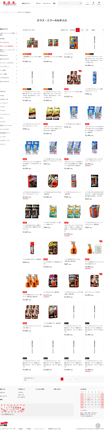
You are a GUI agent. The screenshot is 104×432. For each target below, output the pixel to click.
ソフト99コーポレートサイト (7, 428)
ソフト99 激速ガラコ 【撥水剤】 (52, 323)
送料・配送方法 (21, 397)
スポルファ (3, 144)
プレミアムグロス (4, 129)
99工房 (1, 95)
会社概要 (20, 428)
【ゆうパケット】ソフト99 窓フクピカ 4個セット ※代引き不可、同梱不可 (32, 163)
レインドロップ (4, 103)
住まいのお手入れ (4, 81)
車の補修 (2, 38)
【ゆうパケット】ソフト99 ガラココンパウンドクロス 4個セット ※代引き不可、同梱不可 (53, 128)
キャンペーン (46, 3)
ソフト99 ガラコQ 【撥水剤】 (52, 292)
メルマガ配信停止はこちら (7, 414)
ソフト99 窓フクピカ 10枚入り (72, 124)
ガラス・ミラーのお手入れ (24, 12)
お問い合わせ (57, 389)
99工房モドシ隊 (4, 99)
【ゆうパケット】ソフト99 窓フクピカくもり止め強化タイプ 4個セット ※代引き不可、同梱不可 (73, 163)
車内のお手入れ (4, 55)
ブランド (38, 3)
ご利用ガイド (88, 3)
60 (82, 30)
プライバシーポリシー (39, 428)
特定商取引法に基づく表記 (54, 428)
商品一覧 (2, 389)
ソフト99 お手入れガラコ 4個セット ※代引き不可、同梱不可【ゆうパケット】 (32, 227)
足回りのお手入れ (4, 59)
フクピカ (2, 107)
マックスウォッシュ (5, 114)
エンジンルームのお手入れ (6, 63)
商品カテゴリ (26, 3)
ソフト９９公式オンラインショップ (8, 12)
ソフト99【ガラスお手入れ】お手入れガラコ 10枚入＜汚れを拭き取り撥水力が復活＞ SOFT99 (94, 194)
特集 (54, 3)
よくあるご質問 (40, 389)
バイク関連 (3, 70)
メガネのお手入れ (4, 77)
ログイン (93, 3)
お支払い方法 (21, 394)
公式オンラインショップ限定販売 (7, 34)
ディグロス (3, 122)
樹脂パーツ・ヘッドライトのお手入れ (7, 50)
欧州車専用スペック (5, 133)
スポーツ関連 (3, 74)
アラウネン (3, 110)
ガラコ (1, 118)
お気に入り (99, 3)
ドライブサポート (4, 66)
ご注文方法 (20, 392)
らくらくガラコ (68, 54)
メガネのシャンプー (5, 140)
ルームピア (3, 136)
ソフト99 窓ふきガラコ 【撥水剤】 (32, 259)
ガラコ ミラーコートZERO (92, 292)
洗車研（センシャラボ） (6, 125)
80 (87, 30)
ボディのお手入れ (4, 42)
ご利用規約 (28, 428)
